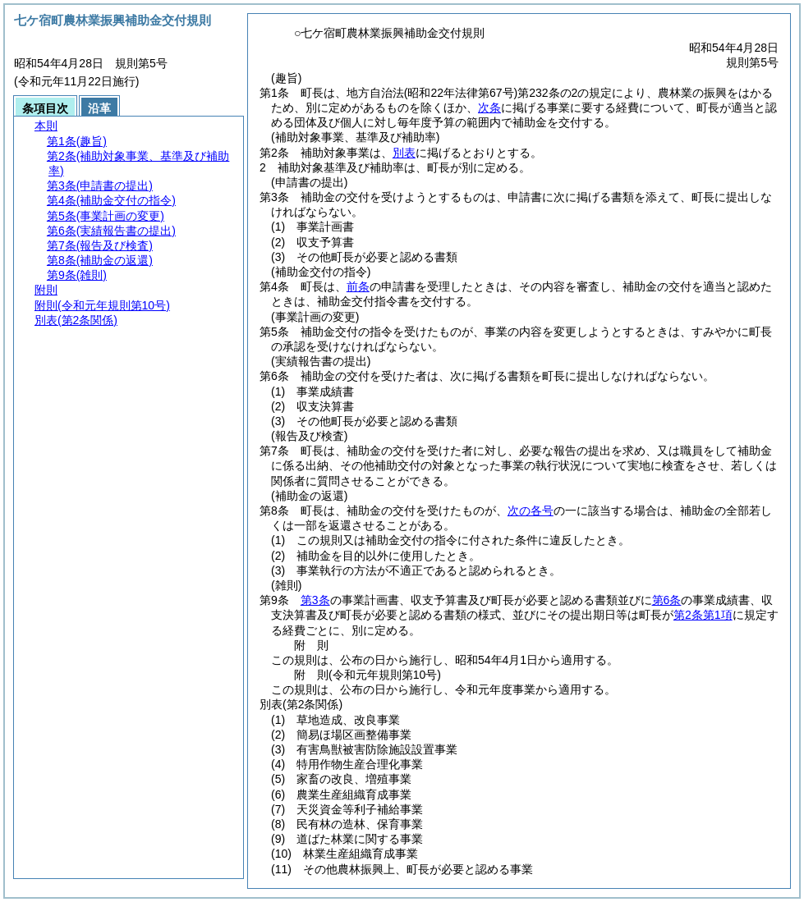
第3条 (315, 600)
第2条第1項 (703, 614)
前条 (358, 286)
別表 (404, 152)
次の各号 (531, 510)
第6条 (667, 600)
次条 (489, 107)
